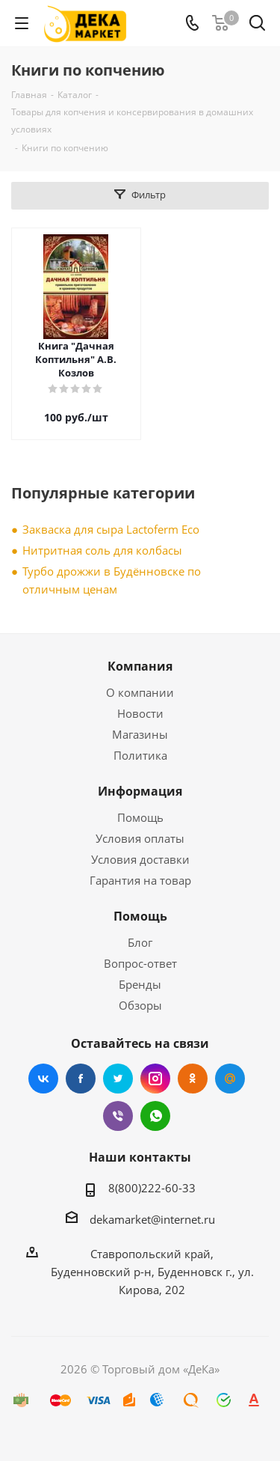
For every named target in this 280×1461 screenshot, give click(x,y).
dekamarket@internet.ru (152, 1219)
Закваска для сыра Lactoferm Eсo (110, 529)
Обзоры (140, 1005)
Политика (140, 755)
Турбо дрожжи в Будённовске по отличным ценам (111, 580)
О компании (140, 692)
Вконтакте (43, 1079)
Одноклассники (193, 1079)
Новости (140, 713)
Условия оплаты (140, 838)
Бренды (140, 984)
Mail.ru (230, 1079)
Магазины (140, 734)
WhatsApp (155, 1116)
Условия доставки (140, 859)
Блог (140, 942)
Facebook (81, 1079)
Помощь (140, 817)
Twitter (118, 1079)
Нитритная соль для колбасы (102, 550)
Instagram (155, 1079)
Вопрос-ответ (140, 963)
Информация (140, 791)
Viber (118, 1116)
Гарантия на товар (140, 880)
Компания (140, 666)
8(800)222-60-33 (152, 1187)
